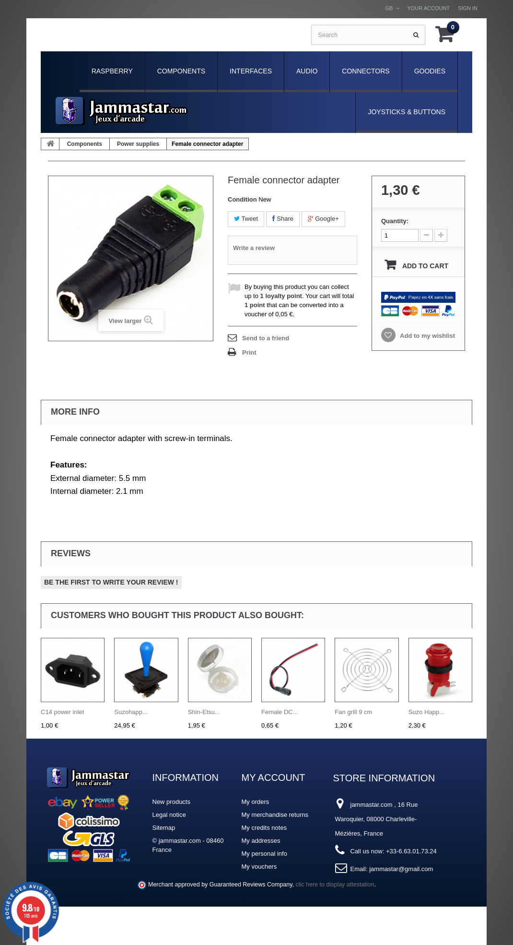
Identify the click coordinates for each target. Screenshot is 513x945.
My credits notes (264, 827)
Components (181, 71)
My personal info (264, 853)
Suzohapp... (130, 712)
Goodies (429, 71)
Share (282, 218)
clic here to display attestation (335, 884)
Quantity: (394, 221)
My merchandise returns (275, 814)
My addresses (261, 840)
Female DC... (279, 712)
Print (249, 352)
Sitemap (163, 827)
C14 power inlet (62, 712)
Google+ (323, 218)
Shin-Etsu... (204, 712)
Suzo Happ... (426, 712)
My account (273, 777)
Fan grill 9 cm (353, 712)
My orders (255, 801)
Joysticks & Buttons (406, 112)
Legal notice (169, 814)
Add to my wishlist (426, 335)
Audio (306, 71)
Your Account (428, 8)
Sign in (468, 8)
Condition (242, 199)
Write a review (254, 247)
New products (171, 801)
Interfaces (251, 71)
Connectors (365, 71)
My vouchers (259, 866)
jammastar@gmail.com (401, 869)
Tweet (246, 218)
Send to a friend (265, 338)
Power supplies (138, 144)
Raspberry (112, 71)
